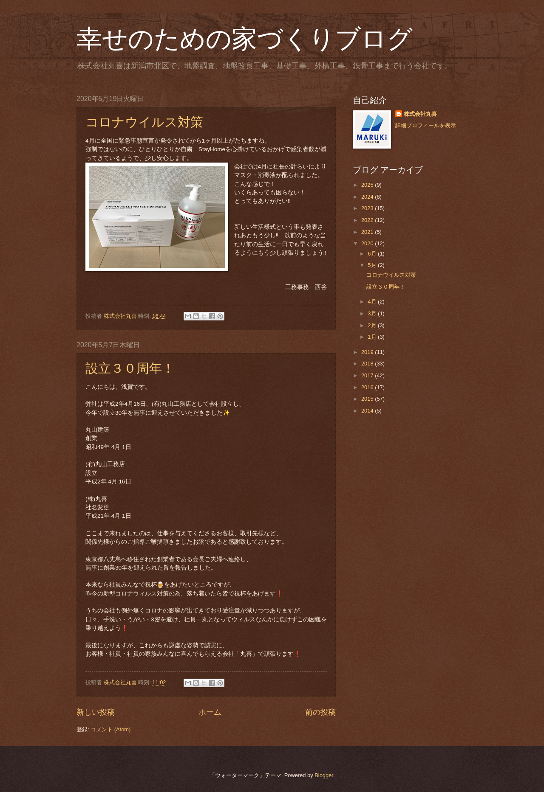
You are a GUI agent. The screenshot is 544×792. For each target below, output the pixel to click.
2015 (368, 399)
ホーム (209, 712)
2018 (368, 363)
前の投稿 (320, 712)
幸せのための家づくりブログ (244, 39)
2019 (368, 352)
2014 (368, 410)
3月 (373, 313)
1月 (373, 337)
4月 (373, 301)
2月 (373, 325)
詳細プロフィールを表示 (425, 125)
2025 (368, 185)
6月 (373, 253)
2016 (368, 387)
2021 (368, 232)
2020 (368, 243)
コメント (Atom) (110, 729)
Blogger (323, 775)
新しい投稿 (95, 712)
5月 (373, 265)
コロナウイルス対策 (144, 122)
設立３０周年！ (130, 368)
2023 (368, 208)
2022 (368, 220)
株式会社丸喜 (420, 114)
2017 (368, 375)
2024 (368, 197)
